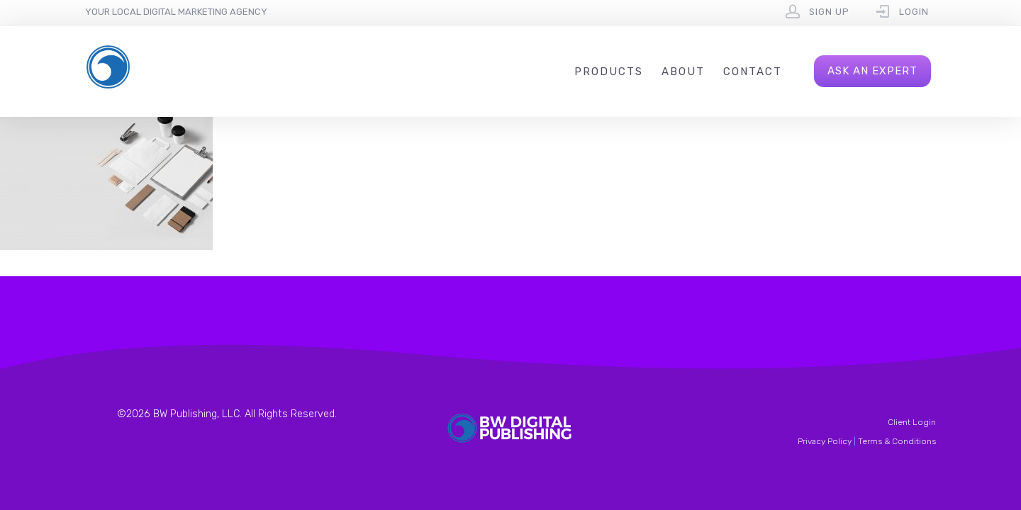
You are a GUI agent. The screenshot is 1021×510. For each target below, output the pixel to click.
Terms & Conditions (897, 441)
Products (608, 71)
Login (914, 11)
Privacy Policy (825, 441)
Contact (752, 71)
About (683, 71)
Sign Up (829, 11)
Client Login (912, 422)
